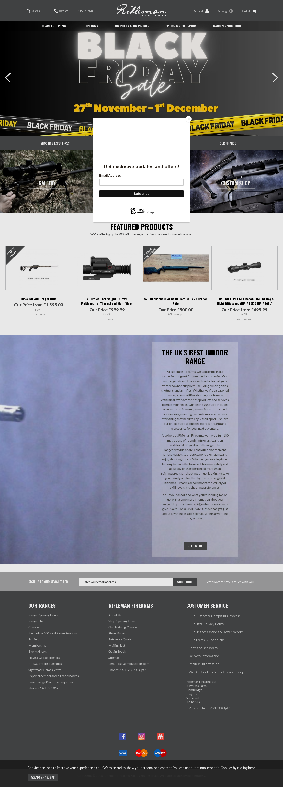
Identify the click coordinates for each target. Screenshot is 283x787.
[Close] (189, 119)
